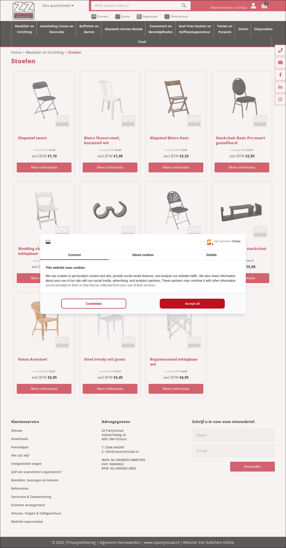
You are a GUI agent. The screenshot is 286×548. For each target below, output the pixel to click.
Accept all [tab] (192, 303)
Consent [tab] (74, 255)
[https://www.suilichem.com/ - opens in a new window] (223, 242)
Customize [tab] (94, 303)
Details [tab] (211, 255)
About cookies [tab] (143, 255)
